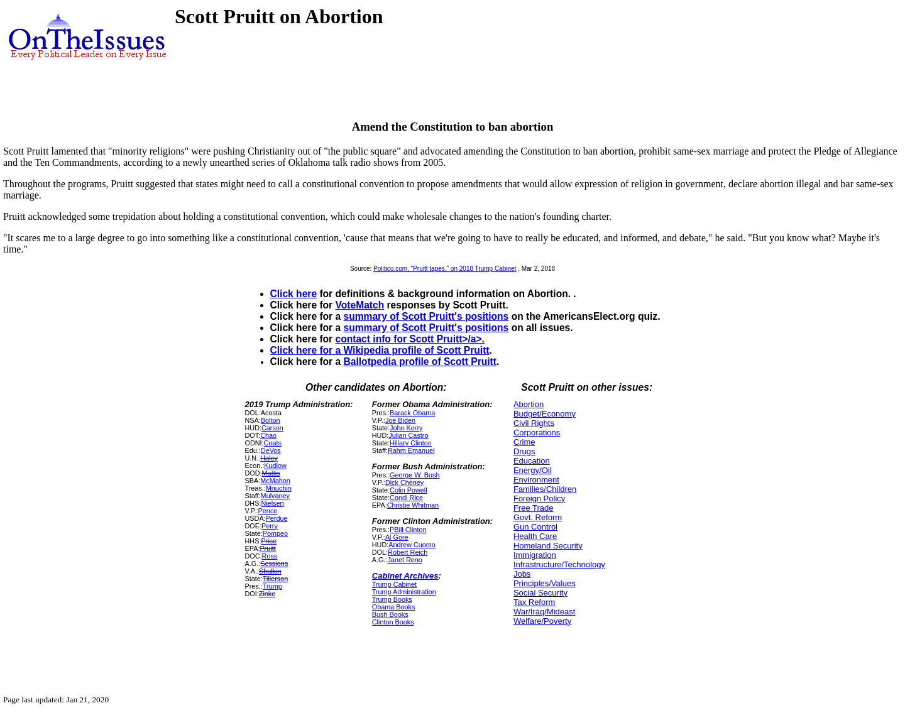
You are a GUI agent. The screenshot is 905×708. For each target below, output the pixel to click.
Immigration (534, 555)
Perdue (277, 518)
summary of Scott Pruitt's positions (426, 316)
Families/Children (544, 489)
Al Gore (397, 537)
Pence (268, 511)
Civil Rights (533, 423)
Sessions (274, 563)
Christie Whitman (413, 505)
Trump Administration (404, 592)
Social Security (540, 592)
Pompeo (275, 533)
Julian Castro (408, 435)
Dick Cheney (404, 482)
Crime (524, 442)
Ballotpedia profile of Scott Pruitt (420, 361)
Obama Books (393, 607)
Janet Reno (404, 560)
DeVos (271, 450)
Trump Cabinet (394, 584)
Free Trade (533, 508)
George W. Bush (414, 475)
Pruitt (267, 548)
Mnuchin (279, 488)
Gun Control (535, 526)
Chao (268, 435)
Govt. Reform (537, 517)
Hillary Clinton (411, 443)
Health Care (535, 536)
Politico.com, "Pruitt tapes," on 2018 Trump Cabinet (444, 268)
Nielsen (272, 503)
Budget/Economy (544, 413)
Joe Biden (400, 420)
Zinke (267, 593)
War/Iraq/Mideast (544, 611)
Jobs (521, 574)
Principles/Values (544, 583)
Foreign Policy (539, 498)
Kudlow (275, 465)
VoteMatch (360, 305)
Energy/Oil (532, 470)
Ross (270, 556)
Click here (293, 293)
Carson (272, 428)
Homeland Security (548, 545)
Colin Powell (408, 490)
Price (269, 541)
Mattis (271, 473)
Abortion (528, 404)
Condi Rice (406, 497)
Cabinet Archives (405, 575)
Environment (536, 479)
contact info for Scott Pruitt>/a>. (410, 339)
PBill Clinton (408, 529)
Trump (272, 586)
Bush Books (390, 614)
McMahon (275, 480)
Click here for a (307, 350)
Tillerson (275, 578)
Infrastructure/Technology (559, 564)
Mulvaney (275, 495)
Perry (269, 526)
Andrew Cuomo (412, 544)
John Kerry (406, 428)
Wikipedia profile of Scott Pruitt (417, 350)
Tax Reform (534, 602)
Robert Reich (407, 552)
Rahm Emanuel (411, 450)
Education (531, 461)
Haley (269, 458)
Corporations (536, 432)
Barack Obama (412, 413)
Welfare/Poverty (542, 621)
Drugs (524, 451)
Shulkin (270, 571)
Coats (273, 443)
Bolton (270, 420)
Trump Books (392, 599)
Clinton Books (393, 622)
